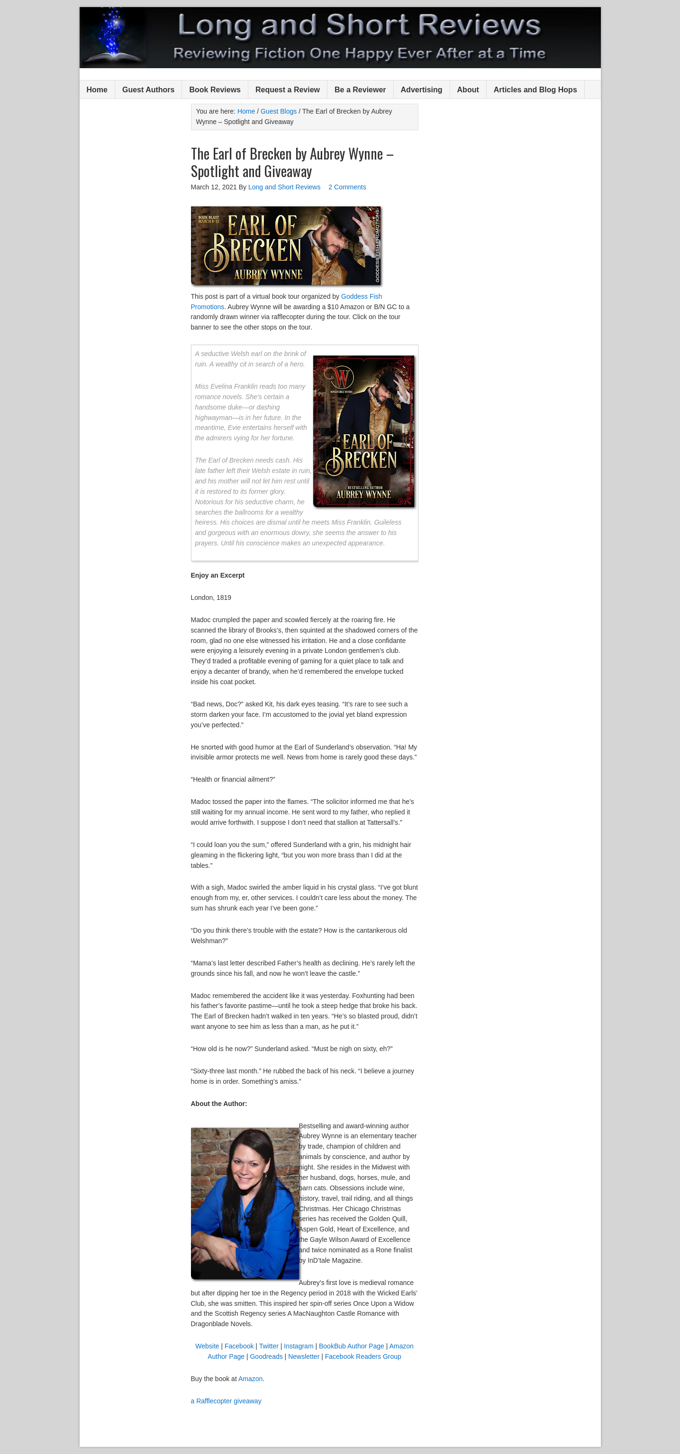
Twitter (269, 1346)
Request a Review (287, 90)
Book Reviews (214, 90)
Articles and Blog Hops (535, 90)
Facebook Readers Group (363, 1356)
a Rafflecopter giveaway (226, 1401)
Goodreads (266, 1356)
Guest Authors (148, 90)
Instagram (298, 1346)
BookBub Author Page (351, 1346)
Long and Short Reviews (340, 37)
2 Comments (347, 187)
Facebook (239, 1346)
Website (207, 1346)
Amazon (250, 1379)
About (468, 90)
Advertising (422, 90)
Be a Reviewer (360, 90)
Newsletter (304, 1356)
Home (97, 90)
